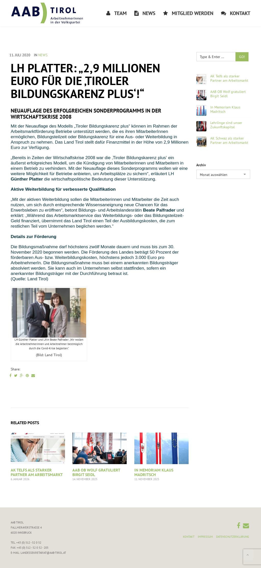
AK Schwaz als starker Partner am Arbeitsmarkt (229, 140)
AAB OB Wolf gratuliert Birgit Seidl (96, 472)
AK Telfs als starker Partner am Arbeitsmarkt (37, 472)
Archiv (201, 165)
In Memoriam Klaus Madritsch (153, 472)
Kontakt (188, 536)
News (42, 55)
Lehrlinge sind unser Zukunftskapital (226, 125)
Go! (242, 56)
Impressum (205, 536)
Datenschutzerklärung (232, 536)
